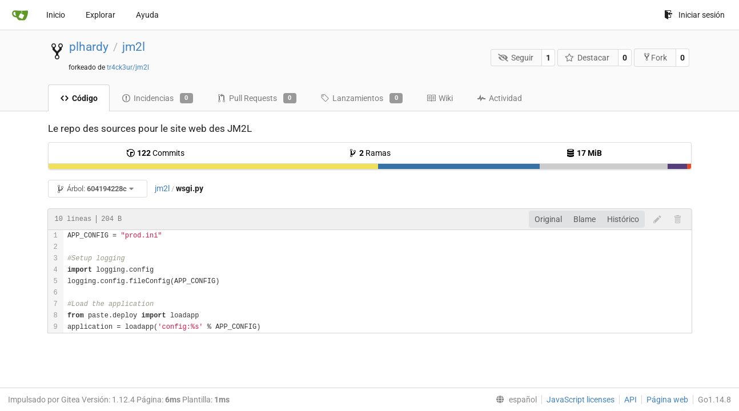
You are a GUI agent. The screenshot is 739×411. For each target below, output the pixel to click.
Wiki (440, 98)
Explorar (100, 14)
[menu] (514, 399)
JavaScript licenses (581, 399)
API (630, 399)
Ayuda (147, 14)
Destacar (587, 57)
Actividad (499, 98)
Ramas (369, 153)
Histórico (623, 219)
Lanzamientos (361, 98)
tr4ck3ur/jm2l (128, 67)
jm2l (133, 47)
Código (79, 98)
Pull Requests (256, 98)
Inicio (55, 14)
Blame (584, 219)
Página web (667, 399)
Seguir (515, 57)
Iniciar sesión (694, 14)
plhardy (89, 47)
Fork (654, 57)
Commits (155, 153)
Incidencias (157, 98)
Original (548, 219)
